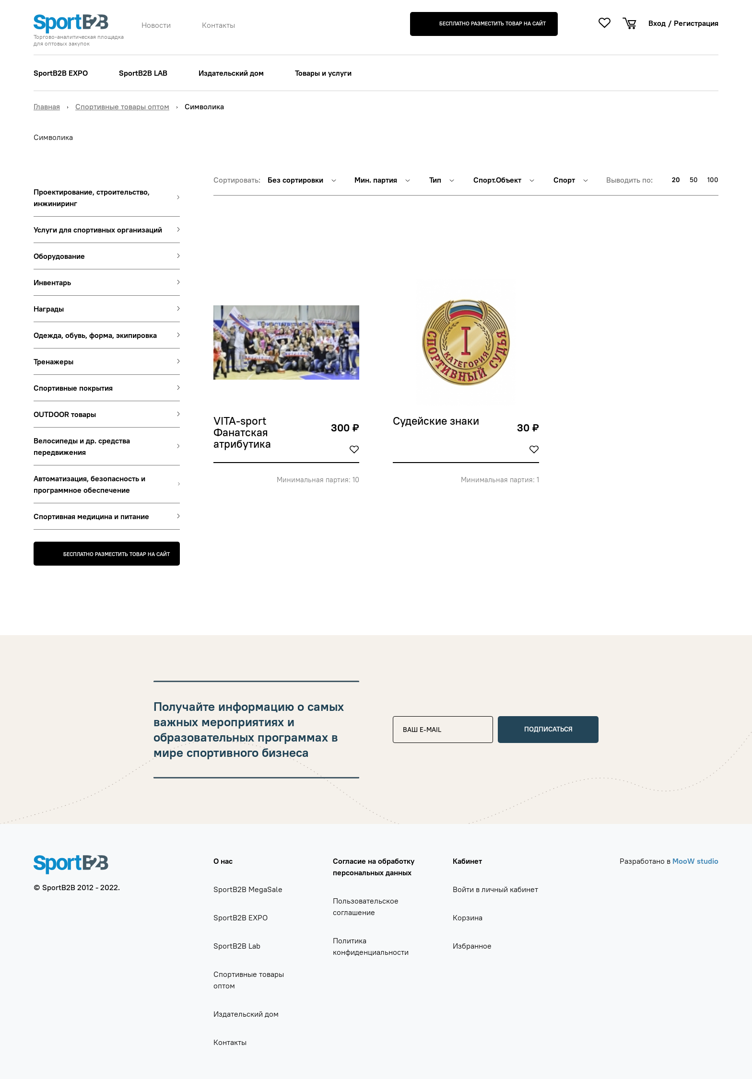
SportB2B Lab (236, 946)
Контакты (218, 25)
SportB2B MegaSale (247, 889)
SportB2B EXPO (61, 73)
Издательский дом (231, 73)
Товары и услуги (323, 73)
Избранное (472, 946)
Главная (47, 106)
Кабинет (467, 861)
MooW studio (695, 861)
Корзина (467, 917)
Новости (156, 25)
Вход (657, 23)
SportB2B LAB (143, 73)
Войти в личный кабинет (495, 889)
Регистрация (696, 23)
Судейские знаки (436, 421)
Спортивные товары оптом (122, 106)
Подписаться (548, 729)
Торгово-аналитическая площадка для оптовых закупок (79, 40)
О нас (223, 861)
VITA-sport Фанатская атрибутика (242, 433)
